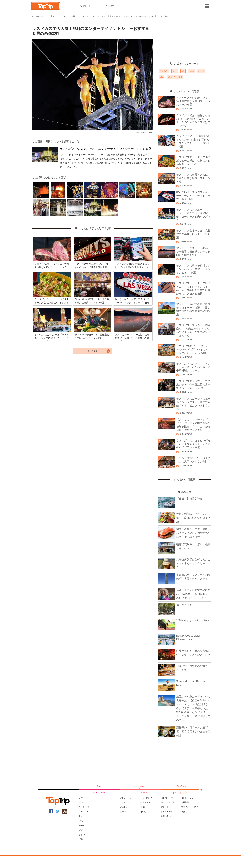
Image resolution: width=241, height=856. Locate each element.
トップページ (37, 16)
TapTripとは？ (187, 798)
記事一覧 (85, 6)
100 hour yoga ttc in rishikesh (193, 620)
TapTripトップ (167, 798)
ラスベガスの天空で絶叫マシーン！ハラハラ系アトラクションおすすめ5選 (193, 269)
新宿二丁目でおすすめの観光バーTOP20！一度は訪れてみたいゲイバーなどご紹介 (193, 594)
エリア (110, 6)
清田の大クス (184, 605)
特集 (81, 839)
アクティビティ (127, 798)
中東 (81, 821)
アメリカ (201, 71)
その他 (143, 811)
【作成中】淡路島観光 (189, 498)
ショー (174, 71)
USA (162, 77)
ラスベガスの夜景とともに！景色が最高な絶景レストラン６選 (193, 178)
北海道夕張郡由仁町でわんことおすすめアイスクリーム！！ (193, 563)
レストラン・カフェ (149, 802)
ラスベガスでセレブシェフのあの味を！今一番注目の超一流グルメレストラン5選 (193, 384)
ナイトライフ (126, 802)
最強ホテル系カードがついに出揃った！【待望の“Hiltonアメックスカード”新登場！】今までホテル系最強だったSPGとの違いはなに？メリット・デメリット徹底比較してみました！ (193, 708)
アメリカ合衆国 (68, 16)
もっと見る (93, 351)
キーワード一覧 (167, 802)
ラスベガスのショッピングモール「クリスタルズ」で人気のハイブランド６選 (193, 444)
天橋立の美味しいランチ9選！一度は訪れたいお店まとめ (193, 517)
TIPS (142, 807)
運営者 (184, 811)
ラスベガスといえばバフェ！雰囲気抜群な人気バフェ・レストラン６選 (193, 101)
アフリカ (83, 830)
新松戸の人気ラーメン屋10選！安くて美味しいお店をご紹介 (193, 731)
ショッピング (146, 798)
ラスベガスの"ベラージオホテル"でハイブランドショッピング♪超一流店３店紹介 (192, 349)
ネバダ (85, 16)
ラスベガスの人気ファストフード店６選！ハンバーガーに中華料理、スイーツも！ (193, 367)
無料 (183, 71)
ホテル (191, 71)
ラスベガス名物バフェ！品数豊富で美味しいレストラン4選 (193, 234)
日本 (81, 798)
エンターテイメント (175, 77)
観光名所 (124, 807)
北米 (52, 16)
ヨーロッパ (84, 807)
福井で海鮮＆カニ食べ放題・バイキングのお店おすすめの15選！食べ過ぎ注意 (193, 533)
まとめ (82, 834)
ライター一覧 (167, 811)
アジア (82, 802)
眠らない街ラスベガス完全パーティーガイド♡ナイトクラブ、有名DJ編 (193, 195)
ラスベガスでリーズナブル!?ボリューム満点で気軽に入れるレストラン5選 (193, 160)
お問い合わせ (167, 816)
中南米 (82, 825)
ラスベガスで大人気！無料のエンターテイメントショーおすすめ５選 (126, 16)
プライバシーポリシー (191, 807)
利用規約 (185, 802)
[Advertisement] (184, 41)
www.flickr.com (146, 132)
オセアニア (84, 811)
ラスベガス (164, 71)
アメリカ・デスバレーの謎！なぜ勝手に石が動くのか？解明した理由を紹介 (193, 251)
